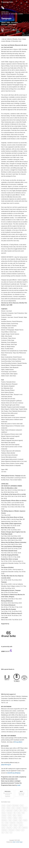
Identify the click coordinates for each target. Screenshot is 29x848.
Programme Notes (7, 2)
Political (17, 830)
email (18, 785)
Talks (21, 810)
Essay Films (19, 822)
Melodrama (4, 820)
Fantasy (15, 810)
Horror (21, 805)
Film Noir (4, 817)
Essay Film (9, 827)
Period (8, 807)
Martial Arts (12, 822)
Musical (3, 812)
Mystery (15, 817)
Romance (25, 807)
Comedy (9, 805)
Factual (15, 827)
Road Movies (5, 825)
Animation (19, 807)
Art (2, 822)
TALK (7, 832)
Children (9, 817)
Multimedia (4, 830)
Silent (10, 820)
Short (11, 825)
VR (11, 832)
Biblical (15, 825)
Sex (3, 832)
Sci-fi (23, 830)
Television (4, 815)
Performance (11, 830)
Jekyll (14, 842)
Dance (3, 827)
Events (25, 820)
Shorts (9, 815)
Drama (3, 805)
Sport (20, 820)
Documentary (15, 805)
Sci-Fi (3, 810)
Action (19, 812)
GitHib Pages (19, 842)
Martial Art (25, 827)
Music (25, 810)
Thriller (3, 807)
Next (21, 793)
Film (20, 827)
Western (19, 815)
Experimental (9, 810)
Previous (7, 794)
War (23, 812)
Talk (14, 812)
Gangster (15, 820)
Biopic (14, 815)
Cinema (20, 825)
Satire (20, 817)
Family (6, 822)
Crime (13, 807)
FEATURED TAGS (5, 802)
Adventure (9, 812)
